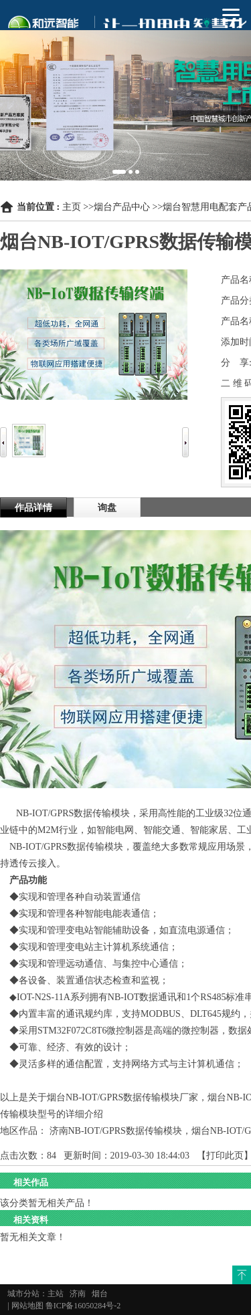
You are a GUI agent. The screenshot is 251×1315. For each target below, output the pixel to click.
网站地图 (27, 1305)
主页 (71, 207)
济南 (78, 1293)
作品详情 (33, 508)
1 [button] (119, 172)
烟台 (100, 1293)
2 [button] (131, 172)
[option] (125, 90)
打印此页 (225, 1156)
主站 (56, 1293)
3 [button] (137, 172)
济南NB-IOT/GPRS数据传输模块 (116, 1131)
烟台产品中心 (122, 207)
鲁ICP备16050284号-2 (83, 1305)
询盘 (107, 508)
